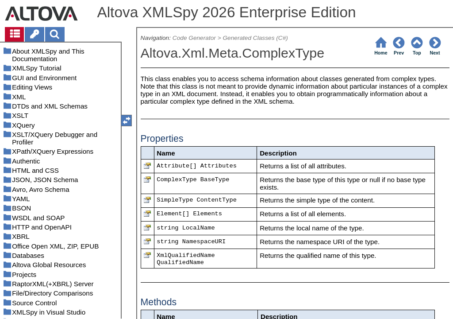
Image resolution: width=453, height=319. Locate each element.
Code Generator (194, 38)
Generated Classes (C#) (255, 38)
